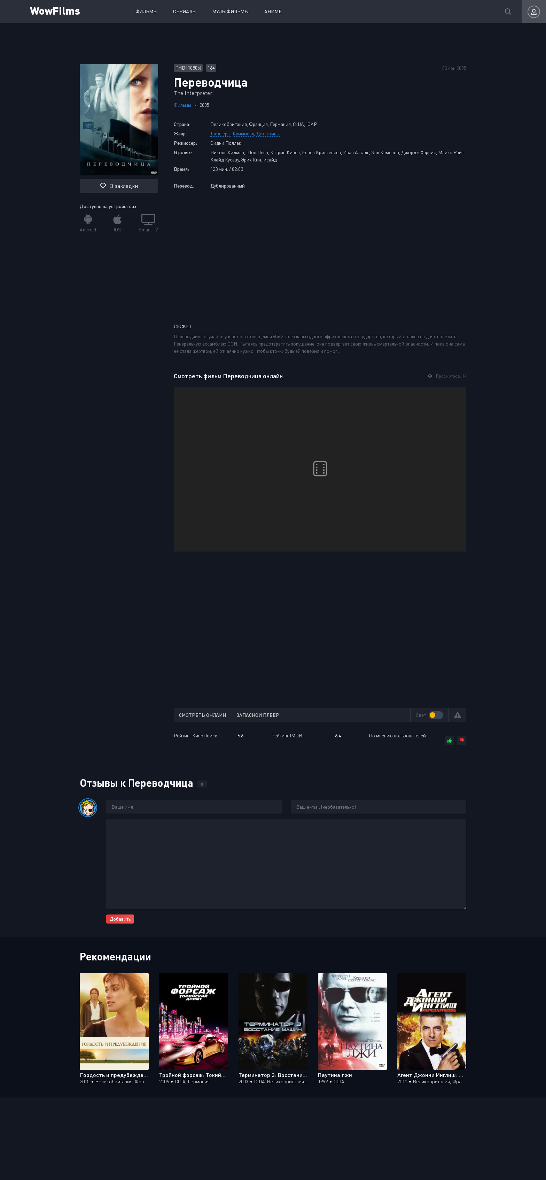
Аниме (273, 11)
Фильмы (146, 11)
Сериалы (184, 11)
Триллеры (220, 133)
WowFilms (55, 10)
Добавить (120, 919)
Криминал (243, 133)
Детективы (268, 133)
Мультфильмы (230, 11)
